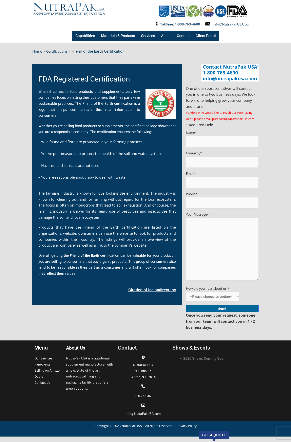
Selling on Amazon (48, 376)
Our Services (43, 364)
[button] (85, 36)
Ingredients (42, 370)
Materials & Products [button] (118, 36)
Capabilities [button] (85, 36)
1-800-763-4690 (187, 24)
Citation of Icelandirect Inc (152, 289)
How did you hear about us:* (214, 299)
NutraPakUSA (132, 431)
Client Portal (205, 36)
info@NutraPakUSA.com (232, 24)
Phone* (222, 202)
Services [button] (147, 36)
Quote (39, 382)
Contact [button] (182, 36)
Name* (222, 139)
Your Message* (222, 250)
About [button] (165, 36)
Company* (222, 160)
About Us (77, 353)
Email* (222, 181)
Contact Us (42, 388)
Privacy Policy (186, 431)
